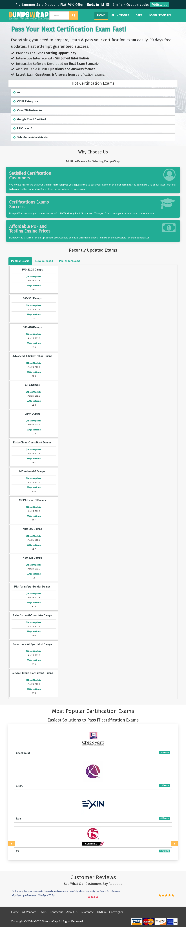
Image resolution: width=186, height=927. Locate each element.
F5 (17, 851)
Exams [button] (20, 260)
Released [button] (44, 260)
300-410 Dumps (32, 327)
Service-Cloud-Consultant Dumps (32, 672)
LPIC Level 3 (22, 128)
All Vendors (120, 15)
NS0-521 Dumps (32, 557)
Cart (139, 15)
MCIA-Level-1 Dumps (32, 471)
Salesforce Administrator (31, 137)
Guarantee (87, 911)
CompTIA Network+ (27, 110)
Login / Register (160, 15)
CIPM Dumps (32, 413)
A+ (17, 92)
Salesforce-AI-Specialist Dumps (32, 644)
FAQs (42, 911)
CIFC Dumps (32, 384)
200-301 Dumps (32, 298)
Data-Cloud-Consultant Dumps (32, 442)
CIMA (19, 785)
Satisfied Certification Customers (30, 175)
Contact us (56, 911)
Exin (18, 818)
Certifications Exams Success (29, 204)
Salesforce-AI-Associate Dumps (32, 615)
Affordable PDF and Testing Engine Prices (29, 229)
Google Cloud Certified (29, 119)
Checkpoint (23, 752)
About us (72, 911)
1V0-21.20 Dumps (32, 269)
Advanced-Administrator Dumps (32, 356)
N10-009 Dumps (32, 528)
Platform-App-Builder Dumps (32, 586)
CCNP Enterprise (25, 101)
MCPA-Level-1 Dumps (32, 500)
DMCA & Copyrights (110, 911)
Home (101, 15)
